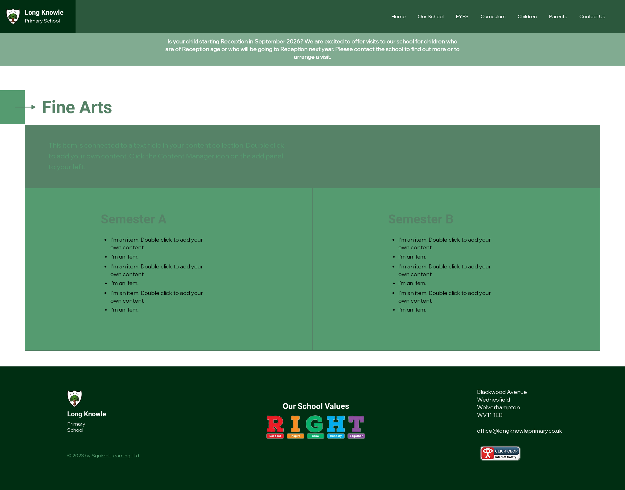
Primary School (42, 21)
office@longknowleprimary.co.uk (519, 430)
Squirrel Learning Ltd (115, 455)
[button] (432, 16)
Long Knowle (44, 12)
